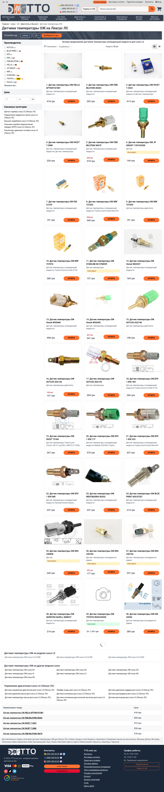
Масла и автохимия (155, 18)
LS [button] (37, 35)
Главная (5, 24)
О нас (86, 783)
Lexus (13, 24)
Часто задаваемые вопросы (96, 770)
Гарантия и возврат (135, 2)
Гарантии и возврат (92, 760)
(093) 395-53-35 (65, 5)
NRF (9, 72)
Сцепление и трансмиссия (100, 18)
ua (3, 2)
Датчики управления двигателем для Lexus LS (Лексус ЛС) (29, 690)
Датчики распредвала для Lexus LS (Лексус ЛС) (128, 694)
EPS (9, 54)
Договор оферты (91, 764)
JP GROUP (13, 68)
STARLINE (13, 75)
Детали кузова (139, 18)
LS (18, 24)
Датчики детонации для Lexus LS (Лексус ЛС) (127, 697)
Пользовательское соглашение (97, 767)
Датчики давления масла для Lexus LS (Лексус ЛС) (26, 694)
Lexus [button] (26, 35)
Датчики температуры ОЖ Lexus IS (19, 674)
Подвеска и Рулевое (25, 18)
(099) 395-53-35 (67, 12)
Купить (71, 101)
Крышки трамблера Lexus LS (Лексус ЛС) (21, 121)
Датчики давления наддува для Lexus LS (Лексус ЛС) (130, 690)
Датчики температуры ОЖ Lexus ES (19, 670)
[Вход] (158, 2)
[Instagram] (6, 771)
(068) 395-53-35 (67, 9)
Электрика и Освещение (121, 18)
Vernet (12, 82)
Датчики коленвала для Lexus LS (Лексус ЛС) (76, 694)
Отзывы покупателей (93, 773)
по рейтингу (64, 47)
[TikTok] (10, 771)
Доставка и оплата (117, 2)
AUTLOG (11, 47)
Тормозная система (43, 18)
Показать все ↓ (10, 85)
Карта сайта (89, 786)
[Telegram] (14, 771)
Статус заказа (100, 2)
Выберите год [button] (52, 35)
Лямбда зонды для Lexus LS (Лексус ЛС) (74, 690)
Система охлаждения (61, 18)
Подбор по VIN (89, 9)
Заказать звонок (142, 764)
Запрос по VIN (142, 768)
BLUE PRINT (14, 51)
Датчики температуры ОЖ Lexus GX (123, 670)
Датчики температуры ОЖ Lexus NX (123, 674)
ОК (33, 99)
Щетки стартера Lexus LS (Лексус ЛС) (20, 112)
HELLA (12, 65)
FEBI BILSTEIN (15, 61)
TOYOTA (15, 79)
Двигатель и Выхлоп (79, 18)
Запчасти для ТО (8, 18)
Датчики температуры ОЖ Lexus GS (72, 670)
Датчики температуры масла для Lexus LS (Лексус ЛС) (28, 697)
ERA (11, 58)
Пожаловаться (62, 771)
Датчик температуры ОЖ (23, 713)
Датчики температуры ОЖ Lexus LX (71, 674)
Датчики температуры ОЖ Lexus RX (20, 677)
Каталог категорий (92, 780)
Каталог (87, 776)
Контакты (149, 2)
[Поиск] (151, 9)
